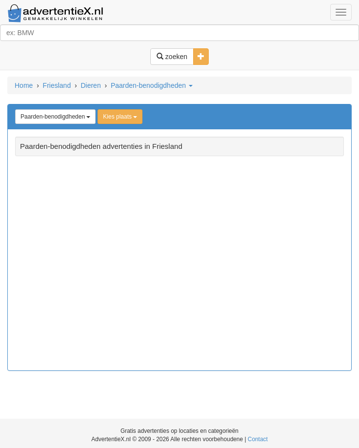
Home (24, 85)
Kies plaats (120, 116)
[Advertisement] (179, 264)
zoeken (172, 57)
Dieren (90, 85)
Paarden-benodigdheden (152, 85)
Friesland (57, 85)
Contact (258, 439)
